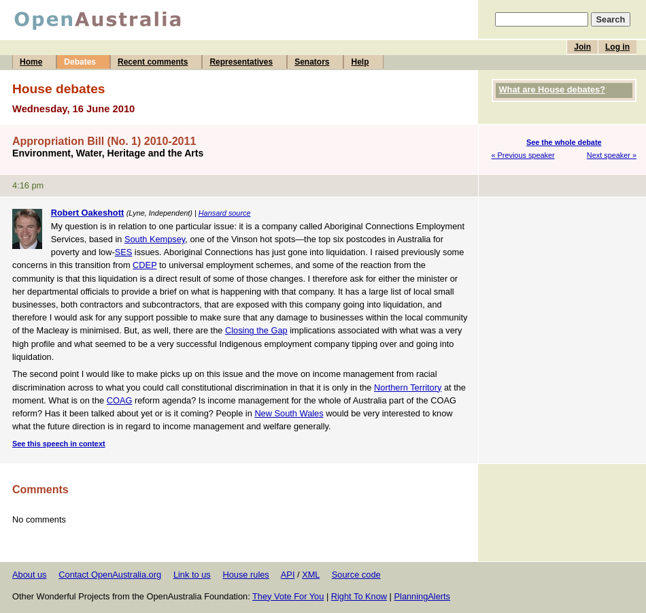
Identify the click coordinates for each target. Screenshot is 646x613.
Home (31, 62)
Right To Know (359, 596)
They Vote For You (288, 596)
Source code (356, 574)
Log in (617, 47)
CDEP (144, 265)
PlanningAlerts (422, 596)
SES (124, 252)
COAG (120, 400)
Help (360, 62)
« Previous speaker (523, 155)
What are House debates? (552, 89)
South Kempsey (154, 239)
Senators (311, 62)
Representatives (241, 62)
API (288, 574)
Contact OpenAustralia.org (109, 574)
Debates (80, 62)
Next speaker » (611, 155)
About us (29, 574)
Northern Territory (407, 387)
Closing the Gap (256, 330)
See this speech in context (58, 444)
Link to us (192, 574)
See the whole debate (564, 142)
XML (311, 574)
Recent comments (153, 62)
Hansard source (225, 213)
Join (582, 47)
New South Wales (288, 413)
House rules (245, 574)
